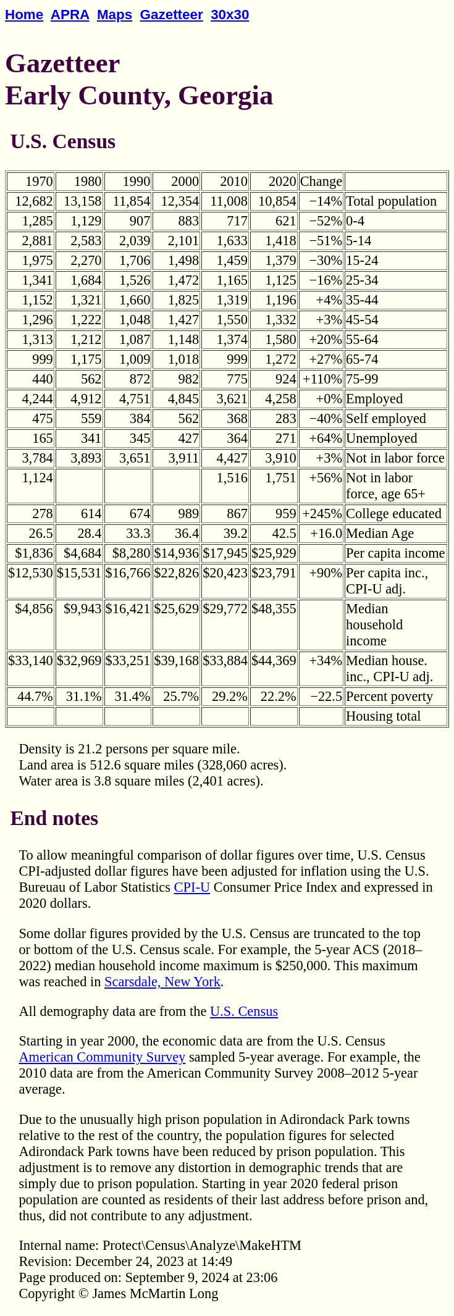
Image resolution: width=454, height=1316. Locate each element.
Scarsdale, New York (162, 981)
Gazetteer (171, 14)
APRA (70, 14)
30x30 (230, 14)
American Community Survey (102, 1057)
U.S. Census (244, 1011)
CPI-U (192, 887)
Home (24, 14)
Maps (114, 14)
